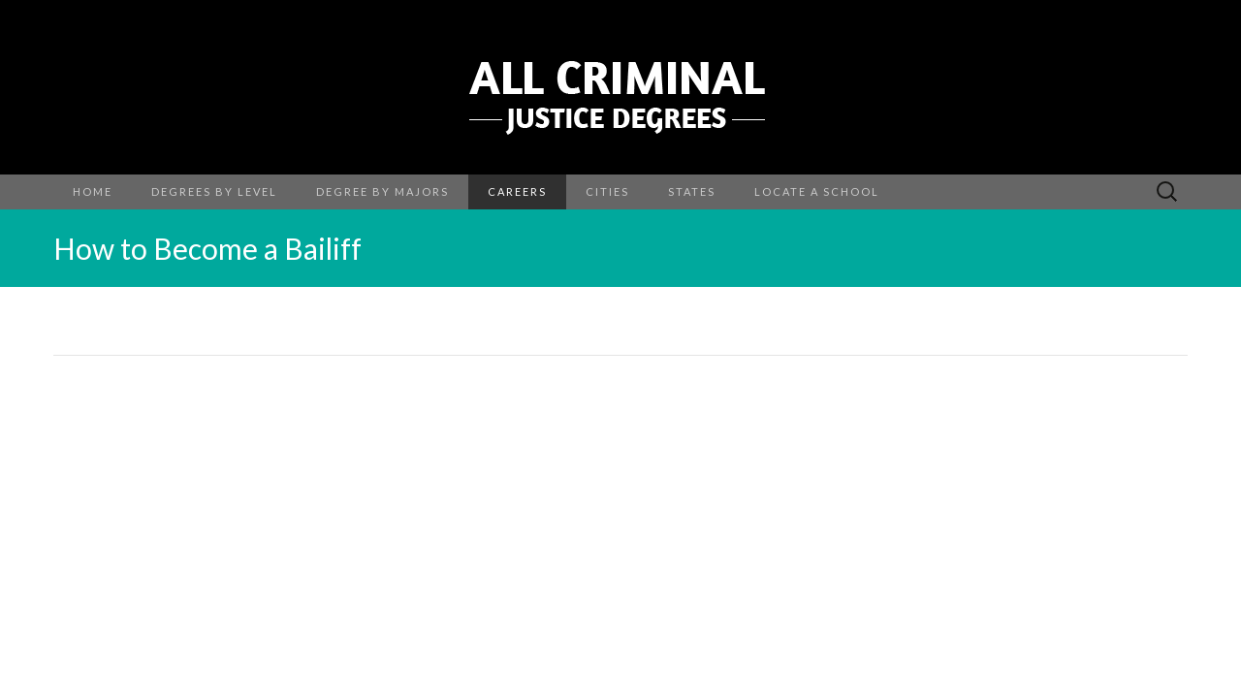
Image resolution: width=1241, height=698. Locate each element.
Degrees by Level (214, 191)
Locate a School (816, 191)
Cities (607, 191)
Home (92, 191)
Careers (517, 191)
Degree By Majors (382, 191)
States (692, 191)
